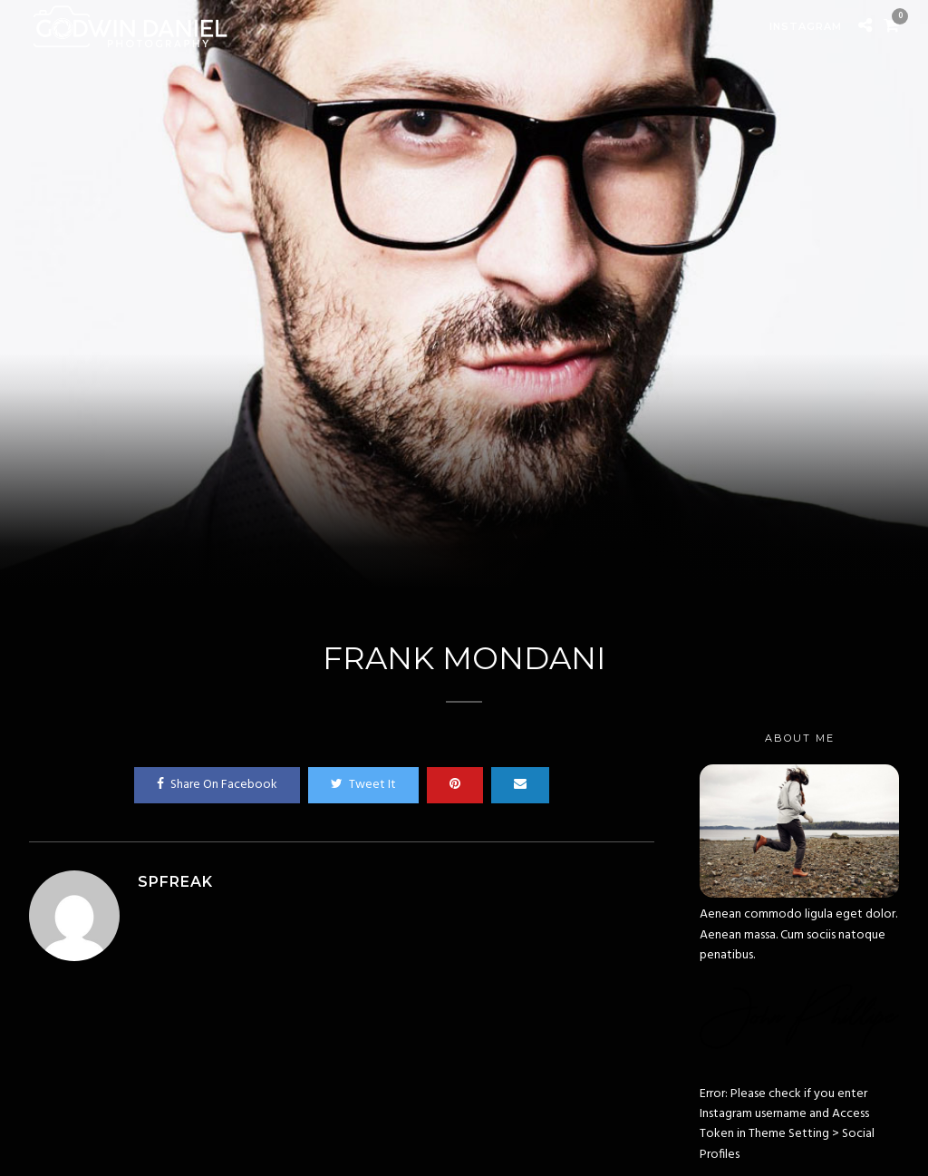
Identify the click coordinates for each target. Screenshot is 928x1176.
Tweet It (363, 784)
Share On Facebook (217, 784)
